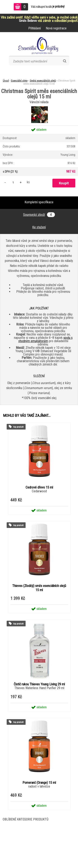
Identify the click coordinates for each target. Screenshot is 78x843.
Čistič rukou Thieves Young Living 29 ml (39, 684)
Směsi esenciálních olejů (43, 80)
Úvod (6, 80)
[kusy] (13, 182)
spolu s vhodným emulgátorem (45, 339)
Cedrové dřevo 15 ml (39, 487)
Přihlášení (34, 28)
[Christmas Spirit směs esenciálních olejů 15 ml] (39, 109)
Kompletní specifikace (39, 202)
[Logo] (39, 45)
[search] (64, 61)
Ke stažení (39, 227)
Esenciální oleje (19, 80)
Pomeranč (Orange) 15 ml (39, 783)
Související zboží (39, 215)
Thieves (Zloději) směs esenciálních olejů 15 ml (39, 588)
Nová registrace (56, 28)
